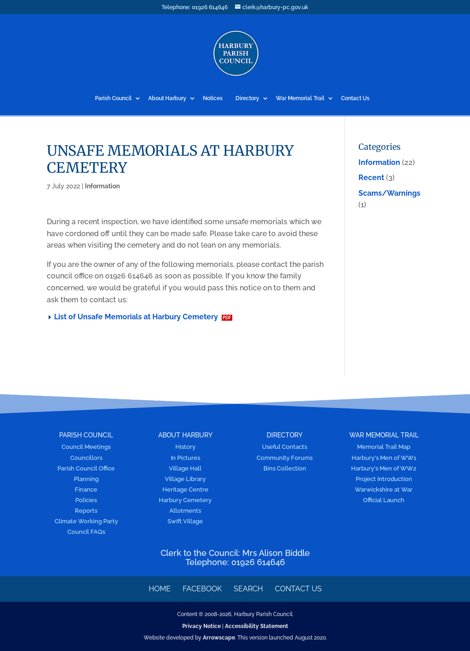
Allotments (185, 510)
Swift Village (185, 521)
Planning (86, 479)
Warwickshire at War (384, 489)
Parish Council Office (86, 468)
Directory (247, 99)
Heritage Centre (185, 489)
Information (102, 186)
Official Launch (383, 500)
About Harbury (167, 99)
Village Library (185, 479)
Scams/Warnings (389, 193)
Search (248, 588)
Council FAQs (86, 531)
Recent (371, 177)
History (185, 446)
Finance (86, 489)
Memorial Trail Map (383, 446)
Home (160, 588)
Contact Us (355, 99)
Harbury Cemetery (185, 500)
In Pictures (185, 457)
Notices (213, 99)
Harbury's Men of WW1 (384, 457)
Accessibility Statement (256, 626)
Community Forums (285, 457)
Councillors (86, 457)
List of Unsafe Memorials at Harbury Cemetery (136, 316)
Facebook (202, 588)
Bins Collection (284, 468)
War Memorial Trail (300, 99)
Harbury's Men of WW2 (383, 468)
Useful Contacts (284, 446)
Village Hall (185, 468)
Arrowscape (219, 637)
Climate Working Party (86, 521)
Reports (86, 510)
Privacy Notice (201, 626)
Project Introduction (384, 479)
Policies (86, 500)
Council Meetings (86, 446)
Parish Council (113, 99)
